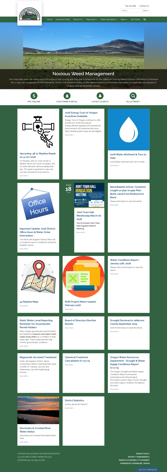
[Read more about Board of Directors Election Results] (83, 333)
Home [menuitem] (49, 19)
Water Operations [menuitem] (108, 19)
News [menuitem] (123, 19)
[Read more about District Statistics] (83, 421)
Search (145, 10)
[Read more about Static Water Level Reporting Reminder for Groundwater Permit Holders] (38, 333)
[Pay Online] (34, 97)
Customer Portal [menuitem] (63, 19)
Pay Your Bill (130, 6)
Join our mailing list (147, 469)
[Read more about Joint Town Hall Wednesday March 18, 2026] (83, 217)
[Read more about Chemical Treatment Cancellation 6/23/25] (83, 373)
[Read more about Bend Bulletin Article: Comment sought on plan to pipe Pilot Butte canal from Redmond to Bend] (129, 217)
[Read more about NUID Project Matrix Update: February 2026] (83, 284)
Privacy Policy (143, 454)
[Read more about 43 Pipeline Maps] (38, 284)
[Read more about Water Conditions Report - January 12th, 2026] (129, 284)
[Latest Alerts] (100, 97)
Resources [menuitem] (90, 19)
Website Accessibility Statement (134, 460)
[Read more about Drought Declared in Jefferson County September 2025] (129, 333)
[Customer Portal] (67, 97)
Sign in (146, 463)
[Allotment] (133, 97)
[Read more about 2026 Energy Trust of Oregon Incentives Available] (83, 144)
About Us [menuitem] (77, 19)
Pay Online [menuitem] (135, 19)
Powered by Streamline (131, 463)
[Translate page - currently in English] (145, 19)
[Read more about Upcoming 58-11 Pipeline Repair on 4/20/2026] (38, 144)
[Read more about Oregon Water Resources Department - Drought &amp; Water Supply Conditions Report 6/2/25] (129, 373)
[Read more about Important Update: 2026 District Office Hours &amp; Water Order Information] (38, 217)
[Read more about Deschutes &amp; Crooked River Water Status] (38, 421)
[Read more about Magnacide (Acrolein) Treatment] (38, 373)
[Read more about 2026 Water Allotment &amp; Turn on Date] (129, 144)
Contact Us (144, 6)
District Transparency (139, 457)
